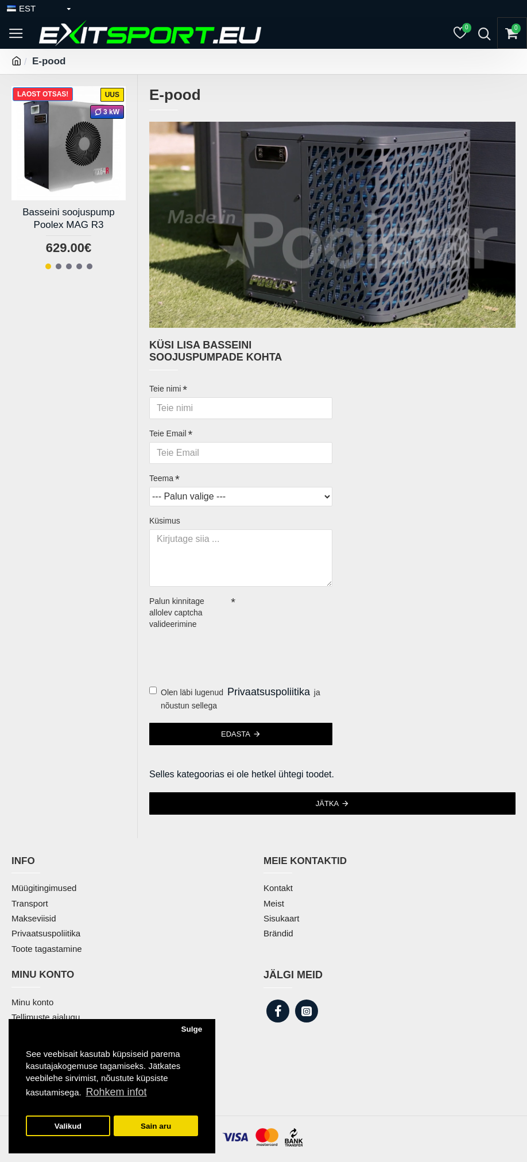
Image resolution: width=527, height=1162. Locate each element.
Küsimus (164, 520)
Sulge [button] (191, 1029)
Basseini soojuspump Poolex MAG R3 (68, 218)
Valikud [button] (68, 1126)
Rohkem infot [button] (116, 1092)
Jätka (327, 803)
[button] (48, 266)
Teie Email (168, 433)
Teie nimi (165, 388)
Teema (161, 478)
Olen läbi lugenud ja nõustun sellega (234, 697)
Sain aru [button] (156, 1126)
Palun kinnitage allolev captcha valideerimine (176, 613)
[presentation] (229, 653)
